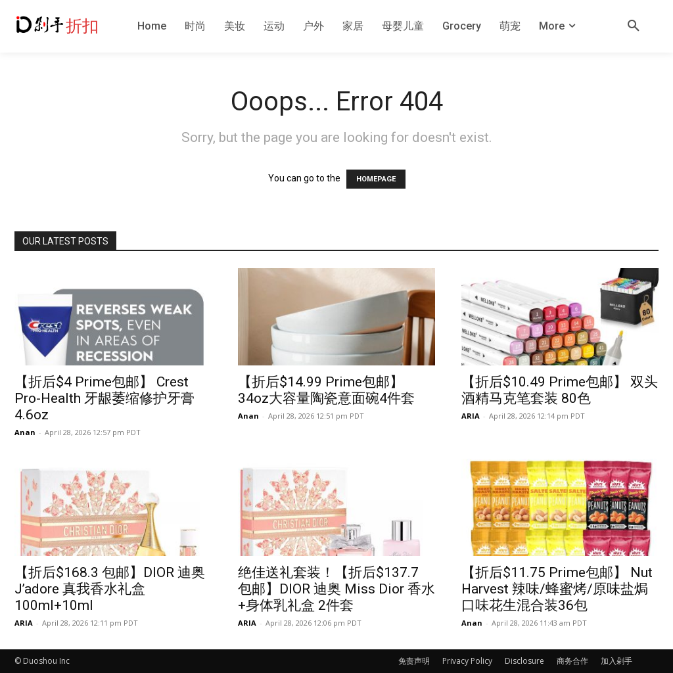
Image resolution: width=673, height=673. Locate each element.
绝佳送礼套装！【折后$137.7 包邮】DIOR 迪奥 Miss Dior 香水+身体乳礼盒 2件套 (336, 589)
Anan (24, 432)
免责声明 (414, 660)
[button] (633, 26)
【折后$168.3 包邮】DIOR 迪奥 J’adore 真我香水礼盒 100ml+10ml (109, 589)
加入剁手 (616, 660)
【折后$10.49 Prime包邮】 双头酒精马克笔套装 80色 (559, 390)
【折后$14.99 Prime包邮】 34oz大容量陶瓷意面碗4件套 (326, 390)
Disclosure (524, 660)
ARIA (470, 416)
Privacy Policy (467, 660)
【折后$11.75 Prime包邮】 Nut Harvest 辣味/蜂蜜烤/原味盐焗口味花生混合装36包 (557, 589)
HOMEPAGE (376, 179)
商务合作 (572, 660)
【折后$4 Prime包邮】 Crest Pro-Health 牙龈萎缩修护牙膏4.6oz (104, 398)
